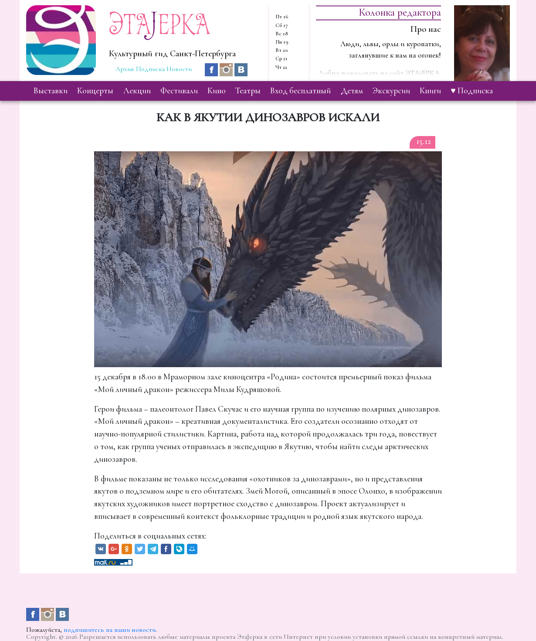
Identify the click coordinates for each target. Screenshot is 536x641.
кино (216, 90)
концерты (95, 90)
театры (248, 90)
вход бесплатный (300, 90)
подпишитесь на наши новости (110, 629)
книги (430, 90)
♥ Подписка (471, 90)
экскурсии (391, 90)
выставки (51, 90)
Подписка (150, 69)
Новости (179, 69)
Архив (124, 69)
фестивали (179, 90)
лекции (137, 90)
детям (352, 90)
